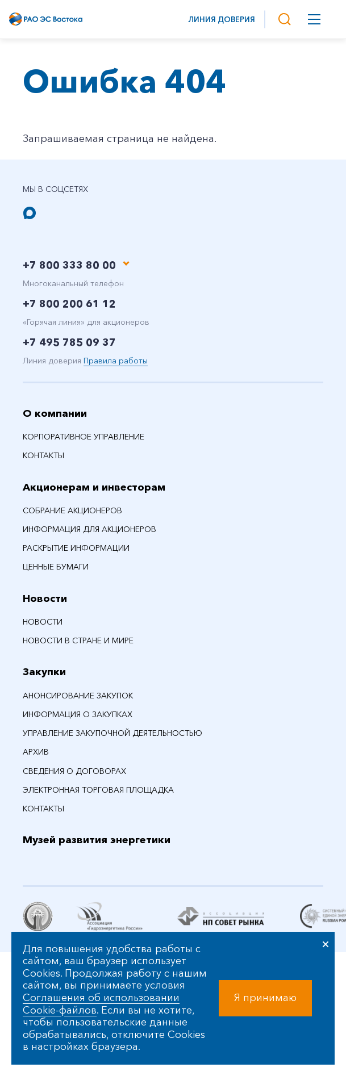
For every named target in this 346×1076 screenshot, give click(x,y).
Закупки (44, 671)
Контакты (43, 455)
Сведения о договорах (74, 771)
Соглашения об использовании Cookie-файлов (101, 1003)
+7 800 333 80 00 (69, 265)
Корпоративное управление (83, 437)
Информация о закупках (77, 714)
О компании (55, 413)
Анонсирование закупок (78, 695)
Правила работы (116, 360)
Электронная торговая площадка (98, 790)
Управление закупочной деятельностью (112, 733)
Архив (36, 752)
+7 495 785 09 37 (69, 342)
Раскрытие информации (76, 548)
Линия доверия (221, 19)
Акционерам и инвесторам (94, 487)
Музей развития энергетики (96, 840)
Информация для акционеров (89, 529)
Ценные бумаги (56, 567)
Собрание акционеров (72, 510)
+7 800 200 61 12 (69, 304)
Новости (45, 598)
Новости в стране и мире (78, 640)
